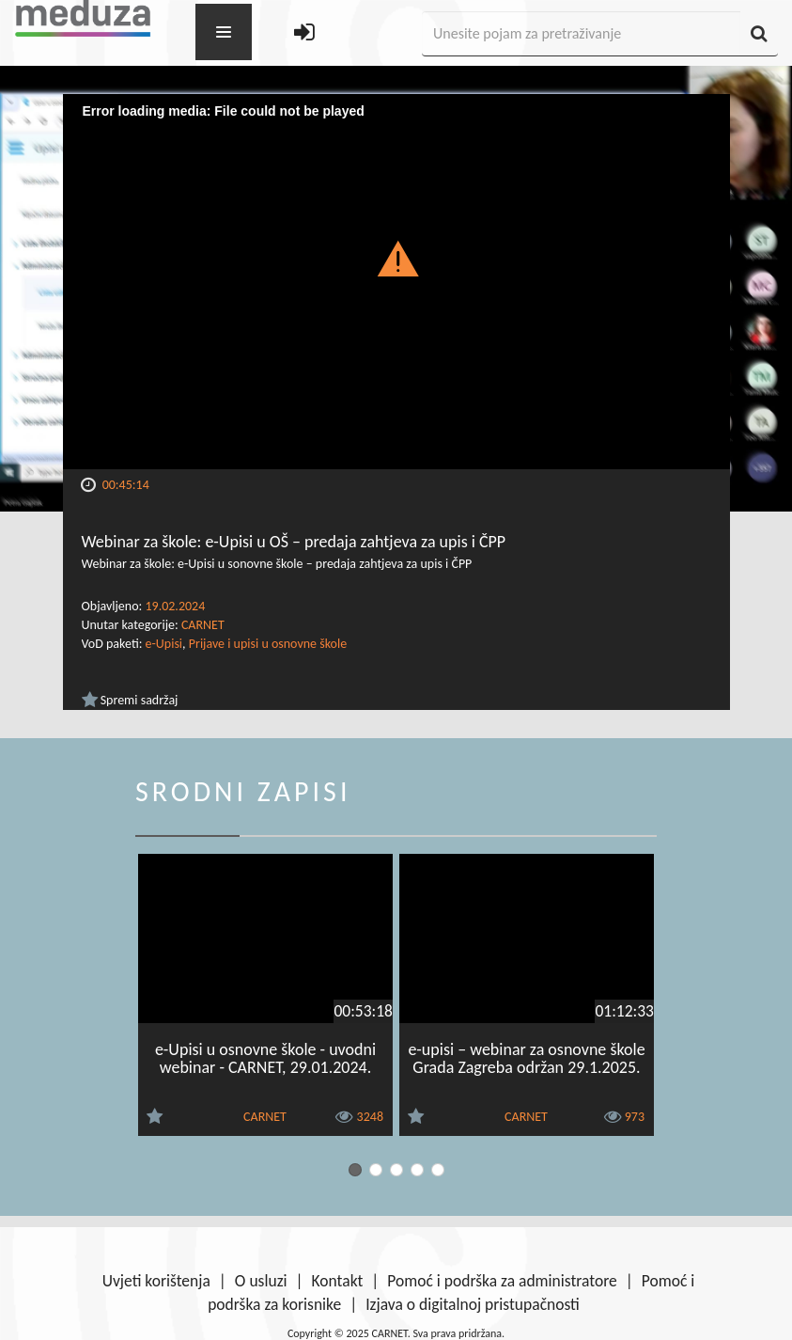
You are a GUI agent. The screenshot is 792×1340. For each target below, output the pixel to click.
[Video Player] (396, 281)
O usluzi (261, 1280)
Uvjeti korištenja (156, 1280)
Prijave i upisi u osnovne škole (268, 644)
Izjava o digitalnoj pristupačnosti (472, 1304)
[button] (396, 257)
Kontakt (338, 1280)
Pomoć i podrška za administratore (501, 1280)
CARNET (203, 625)
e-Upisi (164, 644)
